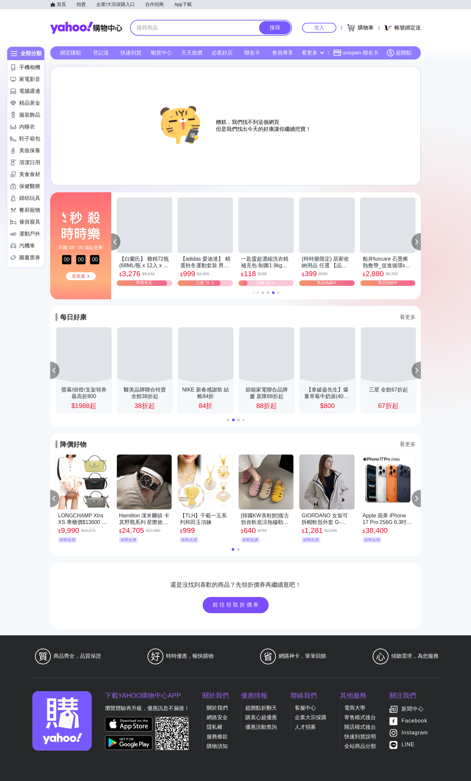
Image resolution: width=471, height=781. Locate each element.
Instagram (414, 733)
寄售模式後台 (360, 717)
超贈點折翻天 (261, 708)
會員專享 (282, 53)
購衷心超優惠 (261, 717)
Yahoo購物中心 (86, 28)
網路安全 (217, 717)
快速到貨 (131, 53)
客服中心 (305, 708)
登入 (319, 27)
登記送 (101, 53)
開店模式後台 (360, 727)
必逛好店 (222, 53)
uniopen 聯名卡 (356, 53)
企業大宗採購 (310, 717)
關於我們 (217, 708)
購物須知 (217, 746)
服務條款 (217, 736)
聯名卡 (252, 53)
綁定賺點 (70, 53)
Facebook (414, 721)
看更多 (313, 53)
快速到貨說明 (360, 736)
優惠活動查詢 (261, 727)
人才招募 (305, 727)
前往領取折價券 (236, 605)
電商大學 (354, 708)
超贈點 (399, 53)
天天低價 (191, 53)
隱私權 (214, 727)
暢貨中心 (161, 53)
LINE (408, 745)
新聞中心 (412, 709)
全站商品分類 (360, 746)
